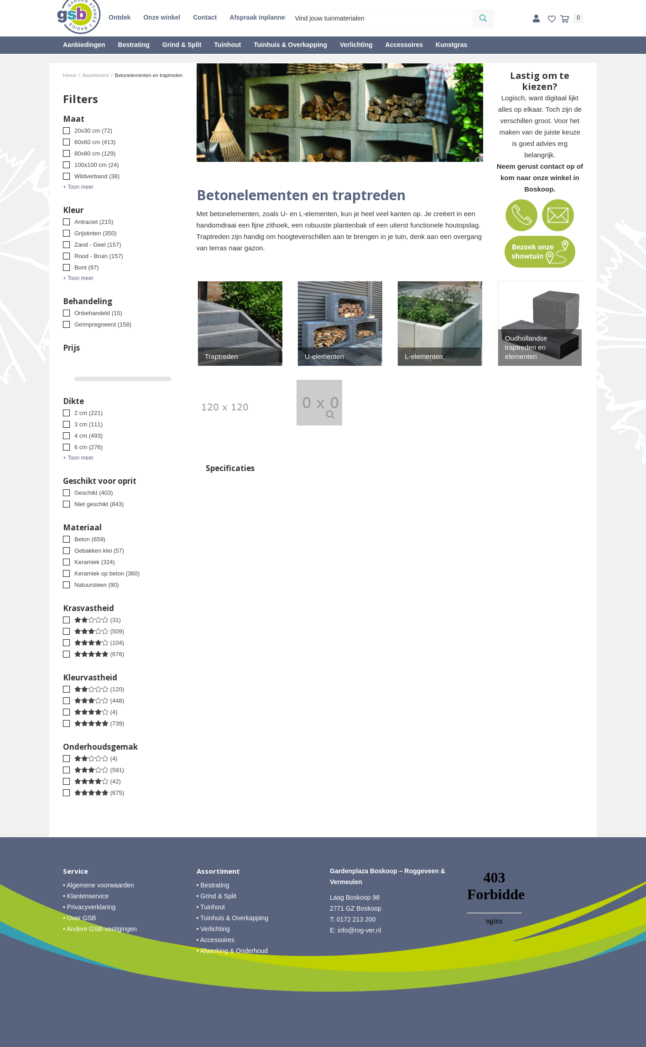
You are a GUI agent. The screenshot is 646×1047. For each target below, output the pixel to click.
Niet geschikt (99, 504)
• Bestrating (213, 885)
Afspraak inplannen (259, 17)
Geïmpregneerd (102, 324)
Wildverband (97, 176)
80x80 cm (94, 153)
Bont (86, 267)
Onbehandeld (98, 313)
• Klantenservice (86, 896)
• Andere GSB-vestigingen (100, 929)
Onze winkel (161, 17)
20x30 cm (93, 130)
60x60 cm (94, 142)
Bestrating (134, 44)
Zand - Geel (97, 244)
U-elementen (324, 356)
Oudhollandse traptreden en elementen (526, 347)
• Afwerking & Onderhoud (232, 950)
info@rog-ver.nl (359, 930)
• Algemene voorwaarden (98, 885)
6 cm (88, 447)
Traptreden (221, 356)
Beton (89, 539)
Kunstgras (451, 44)
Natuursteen (96, 584)
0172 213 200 (356, 919)
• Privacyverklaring (89, 907)
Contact (205, 17)
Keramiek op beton (107, 573)
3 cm (88, 424)
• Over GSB (79, 918)
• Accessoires (216, 939)
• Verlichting (213, 929)
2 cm (88, 412)
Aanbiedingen (84, 44)
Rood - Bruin (98, 256)
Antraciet (93, 221)
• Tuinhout (211, 907)
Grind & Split (182, 44)
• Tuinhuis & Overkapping (232, 918)
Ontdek (119, 17)
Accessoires (404, 44)
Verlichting (356, 44)
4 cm (88, 435)
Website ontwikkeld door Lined (323, 1043)
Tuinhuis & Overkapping (290, 44)
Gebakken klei (99, 550)
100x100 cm (96, 164)
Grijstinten (95, 233)
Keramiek (94, 562)
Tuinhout (227, 44)
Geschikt (93, 492)
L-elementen (424, 356)
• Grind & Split (216, 896)
